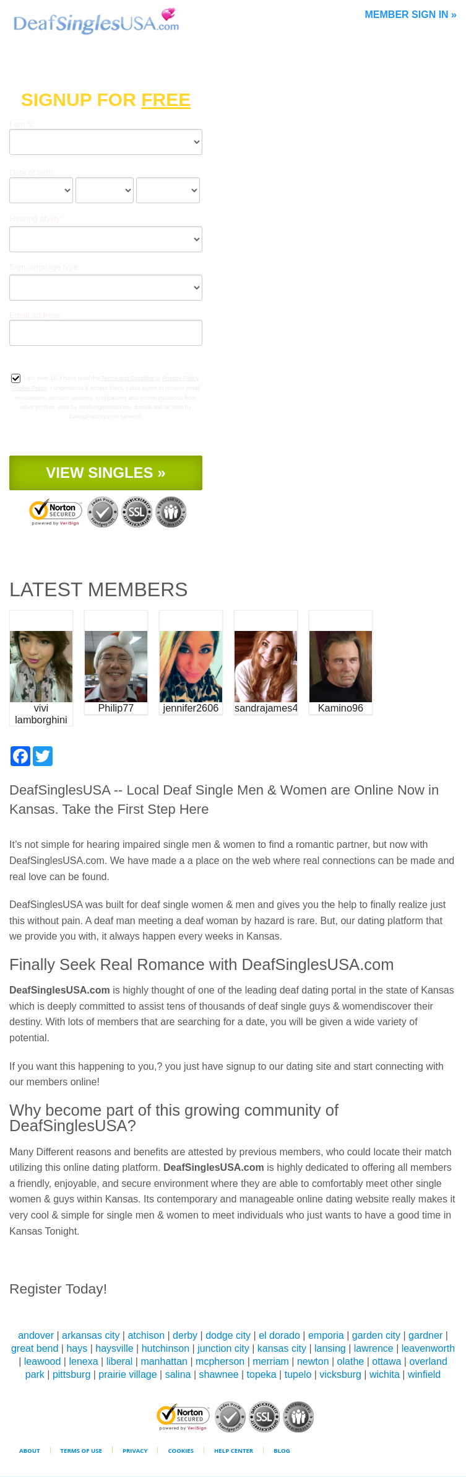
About (29, 1451)
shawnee (219, 1374)
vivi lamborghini (41, 713)
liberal (119, 1361)
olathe (351, 1361)
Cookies (181, 1451)
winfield (424, 1374)
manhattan (164, 1361)
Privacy (135, 1451)
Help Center (233, 1451)
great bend (35, 1348)
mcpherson (220, 1361)
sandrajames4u (266, 707)
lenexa (83, 1361)
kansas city (281, 1348)
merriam (270, 1361)
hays (76, 1348)
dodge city (228, 1335)
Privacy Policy (180, 377)
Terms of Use (81, 1451)
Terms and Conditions (130, 377)
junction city (223, 1348)
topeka (262, 1374)
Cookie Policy (28, 387)
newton (313, 1361)
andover (36, 1335)
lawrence (374, 1348)
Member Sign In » (411, 14)
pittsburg (71, 1374)
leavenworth (428, 1348)
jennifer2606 (191, 707)
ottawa (386, 1361)
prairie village (127, 1374)
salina (178, 1374)
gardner (425, 1335)
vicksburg (340, 1374)
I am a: (21, 124)
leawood (42, 1361)
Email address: (36, 315)
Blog (282, 1451)
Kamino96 (340, 707)
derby (185, 1335)
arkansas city (90, 1335)
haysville (114, 1348)
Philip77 (116, 707)
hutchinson (165, 1348)
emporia (326, 1335)
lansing (330, 1348)
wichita (384, 1374)
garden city (376, 1335)
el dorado (279, 1335)
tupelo (298, 1374)
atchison (146, 1335)
